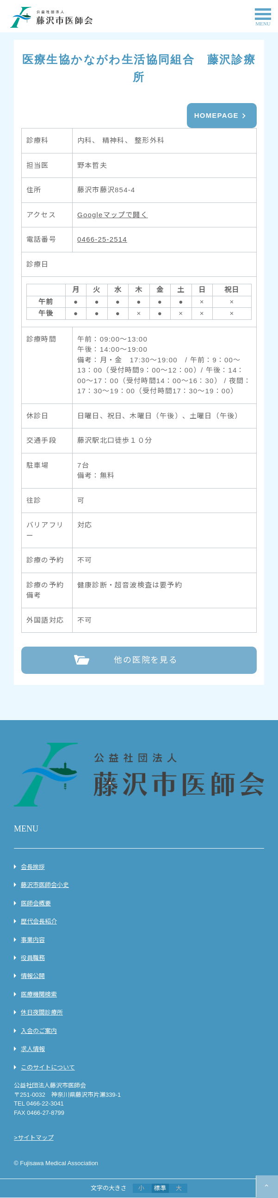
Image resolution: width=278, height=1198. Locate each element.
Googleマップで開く (112, 215)
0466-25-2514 (102, 239)
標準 (160, 1188)
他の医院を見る (146, 660)
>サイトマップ (34, 1137)
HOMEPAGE (216, 115)
